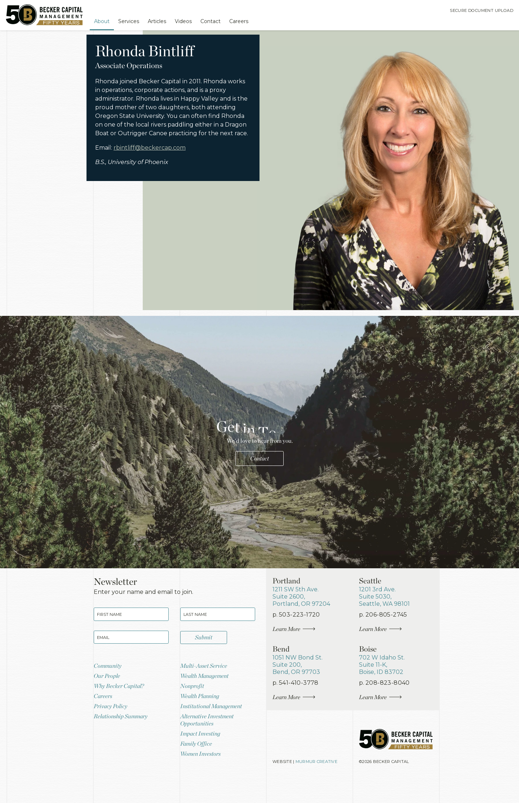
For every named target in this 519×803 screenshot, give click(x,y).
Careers (260, 20)
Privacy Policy (112, 724)
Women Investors (203, 777)
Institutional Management (215, 724)
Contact (228, 20)
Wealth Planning (202, 712)
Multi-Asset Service (206, 678)
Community (109, 678)
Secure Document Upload (477, 11)
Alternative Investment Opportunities (210, 739)
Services (135, 20)
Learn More (296, 637)
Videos (197, 20)
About (105, 20)
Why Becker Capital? (122, 701)
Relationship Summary (124, 735)
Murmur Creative (321, 786)
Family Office (198, 766)
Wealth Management (207, 690)
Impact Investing (202, 755)
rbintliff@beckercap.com (158, 185)
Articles (167, 20)
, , (305, 601)
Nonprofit (193, 701)
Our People (109, 690)
